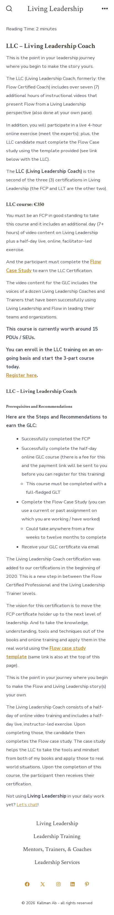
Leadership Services (57, 862)
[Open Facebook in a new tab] (27, 884)
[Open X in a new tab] (43, 884)
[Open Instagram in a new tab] (58, 884)
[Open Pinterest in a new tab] (87, 884)
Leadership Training (57, 836)
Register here (21, 375)
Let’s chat (27, 804)
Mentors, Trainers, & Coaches (57, 849)
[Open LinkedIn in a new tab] (72, 884)
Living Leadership (57, 823)
